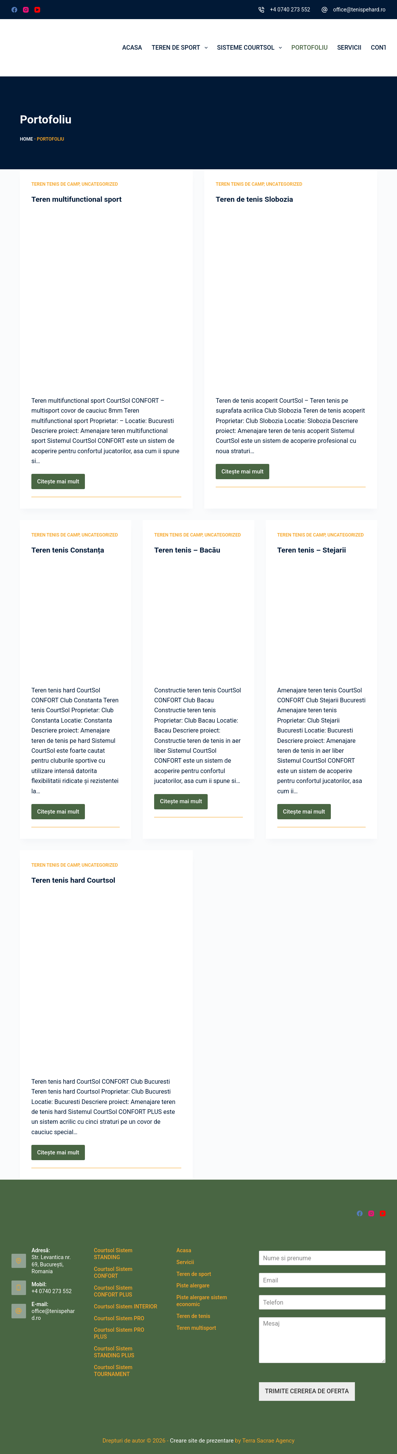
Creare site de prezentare (200, 1440)
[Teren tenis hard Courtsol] (106, 979)
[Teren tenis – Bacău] (198, 618)
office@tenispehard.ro (359, 9)
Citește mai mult (61, 483)
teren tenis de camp (55, 184)
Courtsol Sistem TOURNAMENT (113, 1370)
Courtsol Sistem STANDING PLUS (114, 1351)
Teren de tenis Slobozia (256, 199)
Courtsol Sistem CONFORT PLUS (113, 1291)
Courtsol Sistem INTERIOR (125, 1306)
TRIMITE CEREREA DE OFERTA (307, 1391)
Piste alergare (193, 1285)
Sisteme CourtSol (251, 47)
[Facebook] (14, 10)
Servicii (349, 47)
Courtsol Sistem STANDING (113, 1253)
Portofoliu (309, 47)
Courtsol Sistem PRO (119, 1318)
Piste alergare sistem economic (201, 1300)
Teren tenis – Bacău (188, 549)
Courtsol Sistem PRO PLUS (119, 1333)
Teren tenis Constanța (69, 549)
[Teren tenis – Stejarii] (321, 618)
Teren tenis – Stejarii (313, 549)
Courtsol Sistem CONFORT (113, 1272)
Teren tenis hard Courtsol (75, 880)
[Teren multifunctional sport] (106, 298)
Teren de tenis (193, 1316)
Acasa (132, 47)
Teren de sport (180, 47)
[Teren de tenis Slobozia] (290, 298)
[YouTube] (37, 10)
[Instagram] (26, 10)
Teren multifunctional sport (78, 199)
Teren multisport (196, 1327)
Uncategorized (99, 184)
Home (26, 139)
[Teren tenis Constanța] (75, 618)
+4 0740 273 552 (290, 9)
